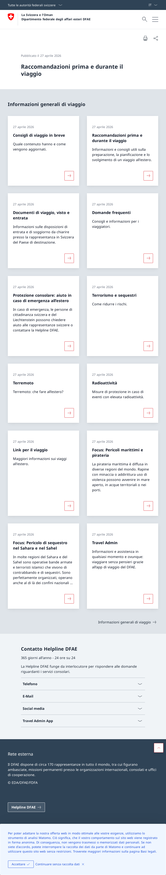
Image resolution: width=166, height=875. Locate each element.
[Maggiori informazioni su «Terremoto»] (69, 413)
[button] (158, 748)
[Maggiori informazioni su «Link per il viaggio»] (69, 505)
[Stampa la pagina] (145, 38)
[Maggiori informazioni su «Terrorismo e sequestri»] (148, 346)
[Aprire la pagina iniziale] (49, 19)
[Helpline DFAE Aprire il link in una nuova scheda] (26, 807)
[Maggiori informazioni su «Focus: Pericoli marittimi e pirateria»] (148, 505)
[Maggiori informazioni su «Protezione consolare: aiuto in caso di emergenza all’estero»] (69, 346)
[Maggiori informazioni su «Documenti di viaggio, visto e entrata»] (69, 258)
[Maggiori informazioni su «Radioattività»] (148, 413)
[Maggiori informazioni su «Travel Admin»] (148, 599)
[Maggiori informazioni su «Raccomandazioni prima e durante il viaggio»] (148, 175)
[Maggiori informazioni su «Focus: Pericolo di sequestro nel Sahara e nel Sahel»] (69, 599)
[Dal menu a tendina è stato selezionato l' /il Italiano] (153, 5)
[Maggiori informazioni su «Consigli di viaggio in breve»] (69, 175)
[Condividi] (155, 38)
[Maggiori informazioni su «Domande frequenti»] (148, 258)
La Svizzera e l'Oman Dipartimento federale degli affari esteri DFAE (56, 17)
